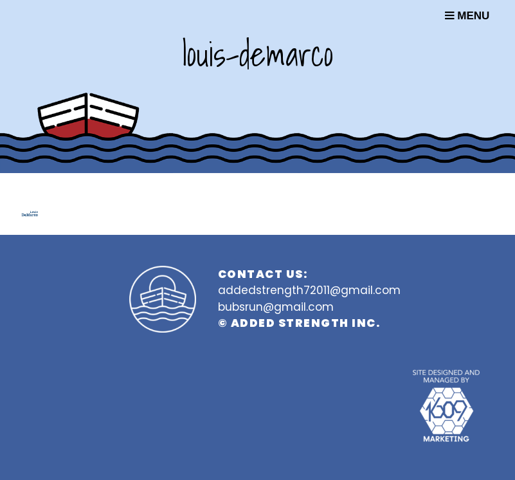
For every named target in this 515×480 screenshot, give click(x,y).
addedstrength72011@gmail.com (309, 290)
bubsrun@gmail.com (276, 307)
